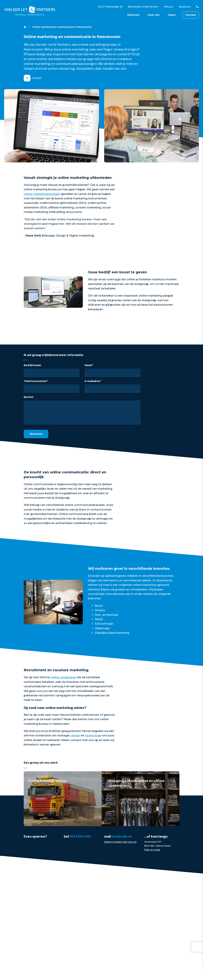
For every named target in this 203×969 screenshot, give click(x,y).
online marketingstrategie (42, 194)
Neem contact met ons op (120, 841)
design (75, 735)
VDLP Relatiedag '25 (110, 6)
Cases (172, 14)
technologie (93, 735)
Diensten (133, 14)
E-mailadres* (93, 381)
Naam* (89, 365)
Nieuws (168, 6)
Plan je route (152, 849)
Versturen (36, 433)
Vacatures (185, 6)
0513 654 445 (196, 6)
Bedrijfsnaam (32, 365)
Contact (190, 14)
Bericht (28, 397)
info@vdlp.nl (121, 836)
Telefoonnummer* (36, 381)
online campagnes (63, 677)
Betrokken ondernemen (143, 6)
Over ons (153, 14)
